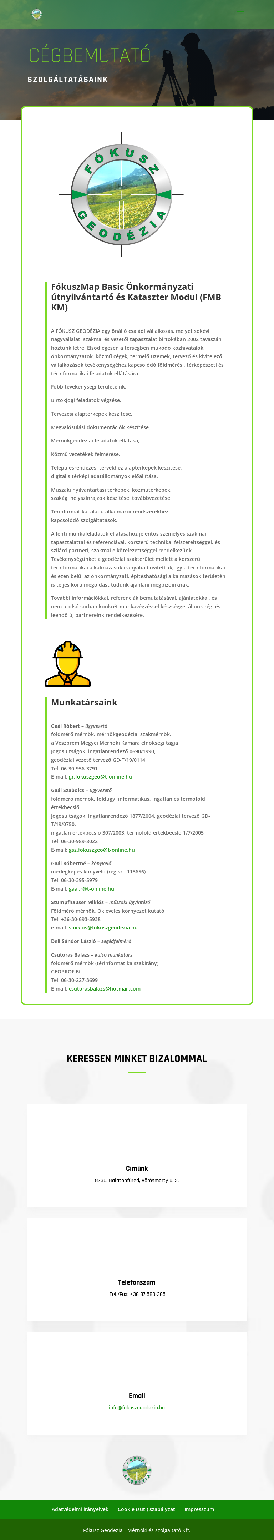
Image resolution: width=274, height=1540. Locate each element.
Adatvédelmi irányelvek (80, 1509)
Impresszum (199, 1509)
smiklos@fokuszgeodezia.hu (103, 927)
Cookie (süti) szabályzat (146, 1509)
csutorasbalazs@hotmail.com (105, 988)
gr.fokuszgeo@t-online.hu (100, 776)
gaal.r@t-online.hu (91, 888)
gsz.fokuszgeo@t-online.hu (102, 849)
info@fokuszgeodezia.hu (137, 1408)
